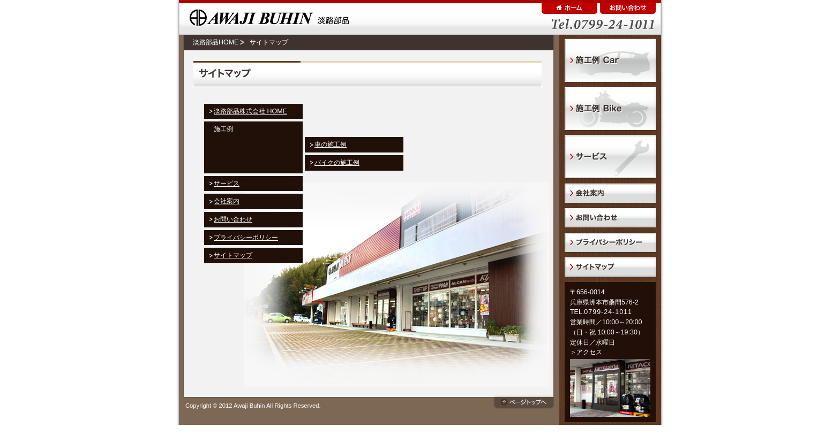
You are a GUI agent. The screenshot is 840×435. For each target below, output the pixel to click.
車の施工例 (330, 144)
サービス (226, 183)
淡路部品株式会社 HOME (250, 111)
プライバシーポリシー (246, 237)
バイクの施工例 (336, 162)
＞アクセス (586, 352)
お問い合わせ (233, 219)
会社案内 (226, 201)
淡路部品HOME (215, 42)
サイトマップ (233, 255)
